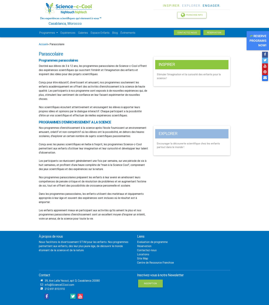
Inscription (150, 283)
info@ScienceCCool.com (59, 284)
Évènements (128, 32)
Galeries (83, 32)
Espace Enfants (100, 32)
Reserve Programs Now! (258, 40)
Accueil (43, 44)
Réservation (214, 32)
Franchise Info (192, 15)
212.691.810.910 (55, 289)
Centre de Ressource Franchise (155, 262)
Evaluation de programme (152, 242)
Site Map (142, 258)
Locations (143, 254)
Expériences (68, 32)
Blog (115, 32)
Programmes (47, 32)
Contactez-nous (187, 32)
